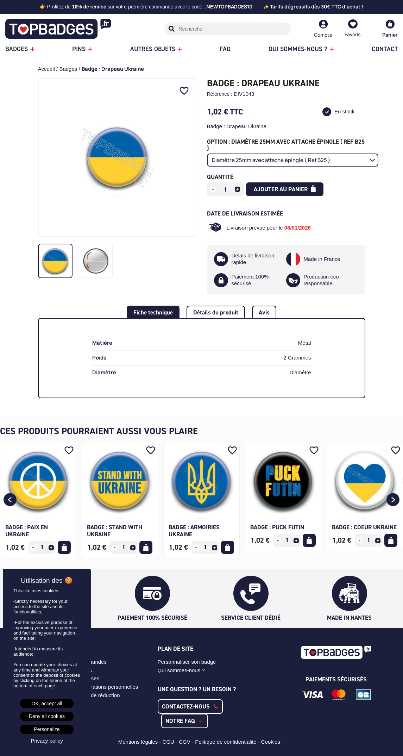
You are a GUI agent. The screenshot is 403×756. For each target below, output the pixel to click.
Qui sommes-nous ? (181, 670)
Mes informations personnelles (102, 687)
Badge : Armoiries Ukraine (194, 530)
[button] (10, 500)
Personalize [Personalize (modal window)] (46, 729)
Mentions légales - (140, 742)
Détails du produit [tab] (215, 312)
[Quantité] (225, 189)
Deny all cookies (47, 716)
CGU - (171, 742)
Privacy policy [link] (47, 741)
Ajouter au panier (285, 189)
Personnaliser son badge (187, 662)
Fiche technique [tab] (153, 312)
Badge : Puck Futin (277, 527)
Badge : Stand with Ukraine (114, 530)
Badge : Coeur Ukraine (364, 527)
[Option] (292, 160)
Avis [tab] (264, 312)
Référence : (219, 94)
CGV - (187, 742)
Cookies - (273, 742)
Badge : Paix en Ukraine (26, 530)
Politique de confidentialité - (228, 742)
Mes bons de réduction (93, 695)
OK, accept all (46, 703)
